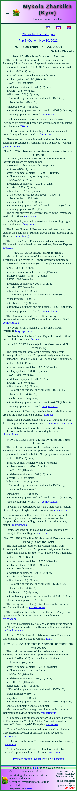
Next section (57, 758)
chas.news (30, 216)
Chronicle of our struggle (38, 34)
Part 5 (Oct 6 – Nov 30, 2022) (38, 40)
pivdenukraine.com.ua (15, 630)
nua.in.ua (42, 533)
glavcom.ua (9, 744)
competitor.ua (50, 114)
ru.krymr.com (20, 524)
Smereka (28, 788)
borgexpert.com (24, 331)
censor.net (52, 724)
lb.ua (49, 638)
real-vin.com (44, 134)
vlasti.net (48, 414)
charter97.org (21, 236)
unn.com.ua (61, 510)
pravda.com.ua (11, 146)
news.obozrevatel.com (60, 423)
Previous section (22, 758)
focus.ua (8, 247)
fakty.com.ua (30, 224)
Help (36, 768)
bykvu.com (9, 618)
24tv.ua (24, 126)
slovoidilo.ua (10, 434)
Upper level (40, 758)
